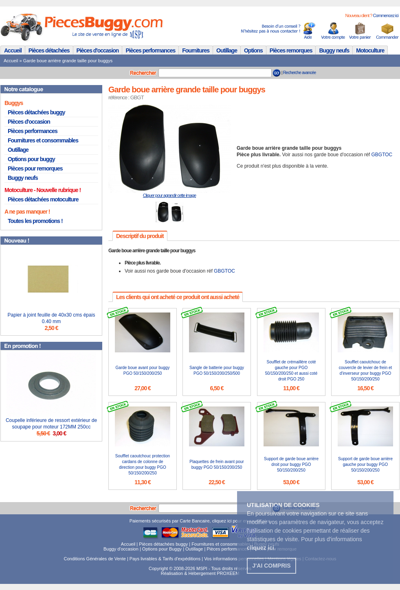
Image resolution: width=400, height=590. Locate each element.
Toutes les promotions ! (35, 221)
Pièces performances (150, 50)
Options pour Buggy (162, 548)
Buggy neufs (334, 50)
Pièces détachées (49, 50)
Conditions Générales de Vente (95, 558)
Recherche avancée (299, 72)
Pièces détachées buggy (36, 112)
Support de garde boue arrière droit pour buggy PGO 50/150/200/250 (291, 464)
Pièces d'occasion (98, 50)
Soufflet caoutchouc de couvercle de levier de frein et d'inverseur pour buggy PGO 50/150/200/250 (365, 370)
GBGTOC (382, 154)
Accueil (13, 50)
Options (253, 50)
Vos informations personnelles (234, 558)
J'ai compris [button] (271, 565)
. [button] (261, 547)
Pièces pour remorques (35, 168)
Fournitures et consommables (43, 140)
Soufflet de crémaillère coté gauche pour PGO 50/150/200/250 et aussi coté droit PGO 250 (291, 370)
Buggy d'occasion (120, 548)
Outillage (226, 50)
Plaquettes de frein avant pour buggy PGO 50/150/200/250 (216, 464)
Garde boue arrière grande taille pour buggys (68, 60)
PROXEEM (228, 573)
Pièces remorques (291, 50)
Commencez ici (385, 15)
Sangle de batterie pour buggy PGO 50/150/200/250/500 (216, 370)
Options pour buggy (31, 159)
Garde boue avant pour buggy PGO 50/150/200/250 (143, 370)
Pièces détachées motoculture (43, 199)
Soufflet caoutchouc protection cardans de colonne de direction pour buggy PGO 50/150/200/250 (142, 464)
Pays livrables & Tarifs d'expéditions (165, 558)
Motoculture (370, 50)
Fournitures (195, 50)
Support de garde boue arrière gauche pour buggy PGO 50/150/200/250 (365, 464)
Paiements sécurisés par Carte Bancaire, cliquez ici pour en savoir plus (200, 520)
